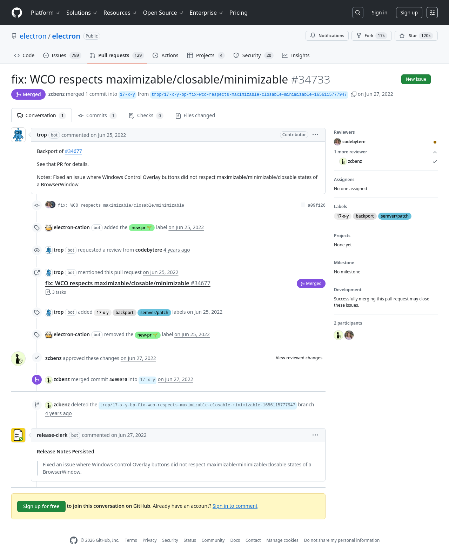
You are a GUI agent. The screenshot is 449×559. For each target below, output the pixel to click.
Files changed (195, 115)
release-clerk (52, 435)
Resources (120, 12)
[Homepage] (16, 13)
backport (124, 312)
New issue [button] (416, 79)
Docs (235, 540)
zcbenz (56, 94)
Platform (46, 12)
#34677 (73, 151)
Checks (146, 115)
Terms (131, 540)
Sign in (379, 12)
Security (170, 540)
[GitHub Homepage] (73, 540)
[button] (353, 94)
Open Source (163, 12)
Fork (371, 35)
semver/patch (154, 312)
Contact (253, 540)
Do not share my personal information (342, 540)
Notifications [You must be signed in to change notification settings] (327, 36)
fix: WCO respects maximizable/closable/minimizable (121, 205)
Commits (97, 115)
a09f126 (317, 205)
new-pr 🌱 (142, 228)
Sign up (409, 12)
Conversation (41, 115)
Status (190, 540)
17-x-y (102, 312)
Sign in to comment (235, 505)
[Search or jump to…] (358, 12)
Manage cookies (282, 540)
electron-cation (72, 227)
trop (42, 134)
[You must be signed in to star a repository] (416, 36)
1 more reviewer (386, 152)
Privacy (150, 540)
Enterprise (207, 12)
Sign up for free (41, 506)
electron (33, 36)
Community (213, 540)
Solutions (82, 12)
